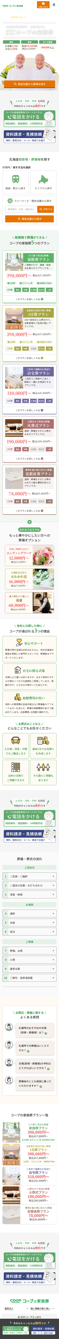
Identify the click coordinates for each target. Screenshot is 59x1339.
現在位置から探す (32, 219)
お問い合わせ (43, 7)
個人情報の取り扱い (40, 1308)
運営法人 (9, 1308)
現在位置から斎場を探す (32, 84)
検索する (47, 209)
